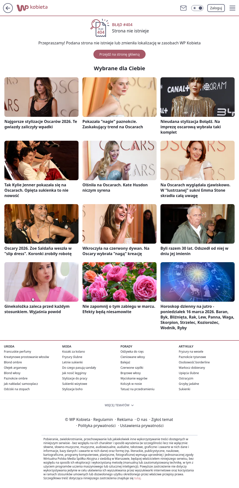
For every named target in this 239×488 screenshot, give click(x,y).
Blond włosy (12, 373)
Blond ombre (13, 362)
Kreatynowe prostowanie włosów (26, 357)
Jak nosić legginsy (74, 373)
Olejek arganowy (15, 368)
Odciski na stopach (17, 389)
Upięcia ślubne (189, 373)
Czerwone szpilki (131, 368)
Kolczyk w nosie (131, 384)
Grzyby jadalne (189, 384)
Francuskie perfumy (17, 351)
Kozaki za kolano (73, 351)
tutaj (137, 478)
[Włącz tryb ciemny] (197, 8)
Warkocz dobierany (192, 368)
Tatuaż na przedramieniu (137, 389)
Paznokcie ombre (16, 378)
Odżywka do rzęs (132, 351)
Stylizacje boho (72, 389)
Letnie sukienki (72, 362)
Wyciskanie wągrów (133, 378)
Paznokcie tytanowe (192, 357)
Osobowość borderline (194, 362)
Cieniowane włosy (132, 357)
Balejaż (125, 362)
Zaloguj (216, 8)
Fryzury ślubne (72, 357)
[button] (232, 8)
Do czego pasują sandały (79, 368)
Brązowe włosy (130, 373)
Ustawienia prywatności (140, 425)
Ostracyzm (186, 378)
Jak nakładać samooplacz (21, 384)
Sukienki (184, 389)
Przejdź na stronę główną (119, 54)
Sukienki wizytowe (74, 384)
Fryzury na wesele (191, 351)
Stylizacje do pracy (74, 378)
